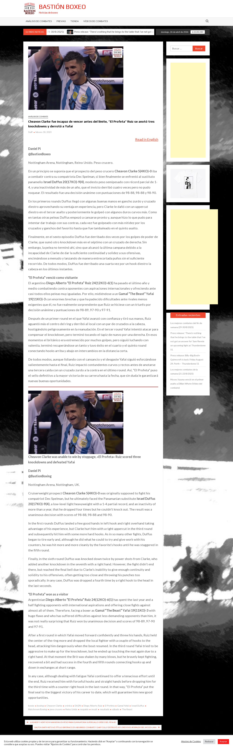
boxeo (31, 705)
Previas (61, 21)
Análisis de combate (38, 116)
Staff (30, 132)
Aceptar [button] (223, 741)
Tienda (74, 21)
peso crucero (56, 709)
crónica (68, 705)
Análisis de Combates (39, 21)
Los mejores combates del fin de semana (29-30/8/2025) (186, 325)
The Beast (127, 709)
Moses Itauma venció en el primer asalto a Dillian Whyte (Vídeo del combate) (187, 383)
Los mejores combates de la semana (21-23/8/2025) (184, 371)
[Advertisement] (188, 110)
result (94, 709)
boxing (40, 705)
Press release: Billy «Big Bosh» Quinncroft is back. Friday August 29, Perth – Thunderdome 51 (186, 359)
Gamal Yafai (123, 705)
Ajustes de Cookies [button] (191, 741)
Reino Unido (71, 709)
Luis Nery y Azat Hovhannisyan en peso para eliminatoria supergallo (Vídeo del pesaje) (73, 722)
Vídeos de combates (95, 21)
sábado (115, 709)
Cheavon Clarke (54, 705)
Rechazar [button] (209, 741)
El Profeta (110, 705)
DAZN (78, 705)
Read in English (146, 139)
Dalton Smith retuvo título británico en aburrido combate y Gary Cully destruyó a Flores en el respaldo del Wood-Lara (95, 727)
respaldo (84, 709)
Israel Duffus (137, 705)
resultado (104, 709)
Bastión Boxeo (62, 6)
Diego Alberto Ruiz (93, 705)
